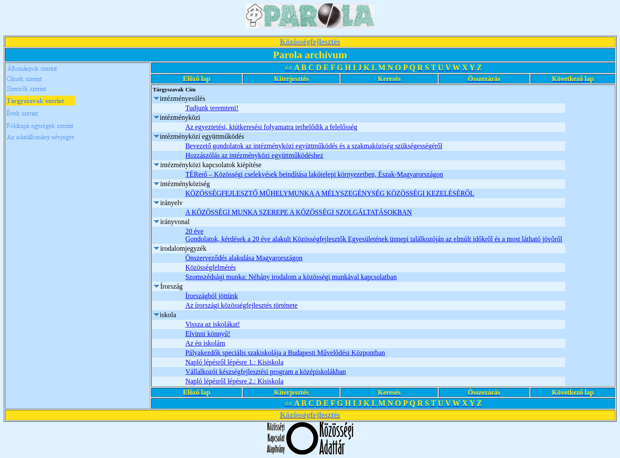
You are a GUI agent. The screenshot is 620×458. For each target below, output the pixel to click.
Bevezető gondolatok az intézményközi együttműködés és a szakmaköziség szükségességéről (313, 146)
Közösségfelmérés (210, 267)
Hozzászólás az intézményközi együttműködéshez (254, 155)
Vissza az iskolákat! (212, 324)
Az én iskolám (205, 343)
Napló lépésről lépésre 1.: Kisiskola (234, 362)
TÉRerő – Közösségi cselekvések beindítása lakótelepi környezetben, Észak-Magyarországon (314, 174)
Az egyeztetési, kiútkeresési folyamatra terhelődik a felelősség (271, 127)
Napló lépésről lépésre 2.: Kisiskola (234, 381)
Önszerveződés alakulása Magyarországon (243, 258)
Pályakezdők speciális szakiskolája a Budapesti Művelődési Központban (285, 352)
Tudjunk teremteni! (211, 108)
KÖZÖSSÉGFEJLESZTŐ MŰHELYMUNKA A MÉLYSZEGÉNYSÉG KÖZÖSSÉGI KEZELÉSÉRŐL (329, 193)
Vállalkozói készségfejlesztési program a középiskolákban (265, 371)
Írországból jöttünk (211, 295)
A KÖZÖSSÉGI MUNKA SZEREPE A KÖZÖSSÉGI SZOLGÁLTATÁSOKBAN (298, 212)
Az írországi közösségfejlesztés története (241, 305)
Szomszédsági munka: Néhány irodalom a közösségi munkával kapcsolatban (291, 276)
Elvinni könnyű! (207, 333)
